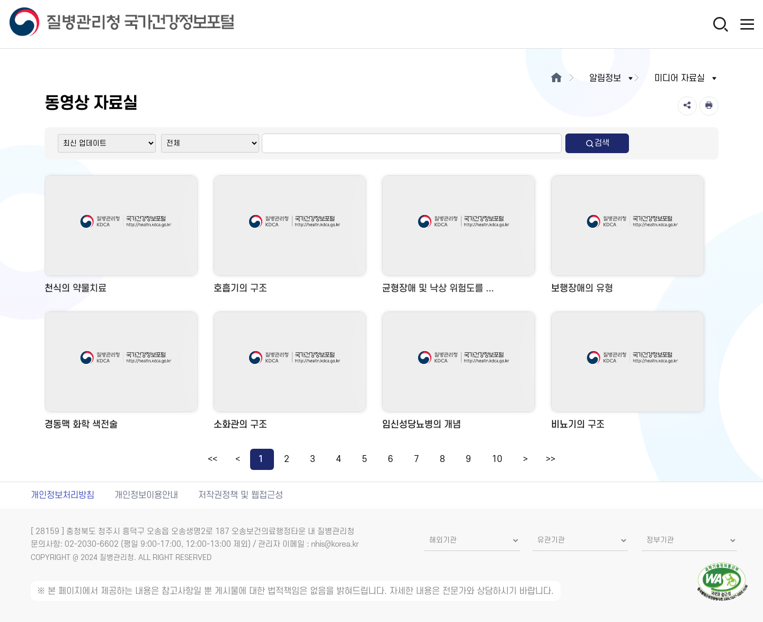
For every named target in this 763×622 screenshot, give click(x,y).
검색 (597, 143)
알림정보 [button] (612, 78)
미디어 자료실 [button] (686, 78)
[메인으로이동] (557, 78)
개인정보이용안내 (146, 495)
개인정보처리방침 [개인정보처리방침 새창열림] (62, 495)
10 (497, 459)
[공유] (687, 105)
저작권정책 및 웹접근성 (240, 495)
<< (212, 459)
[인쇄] (708, 105)
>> (550, 459)
